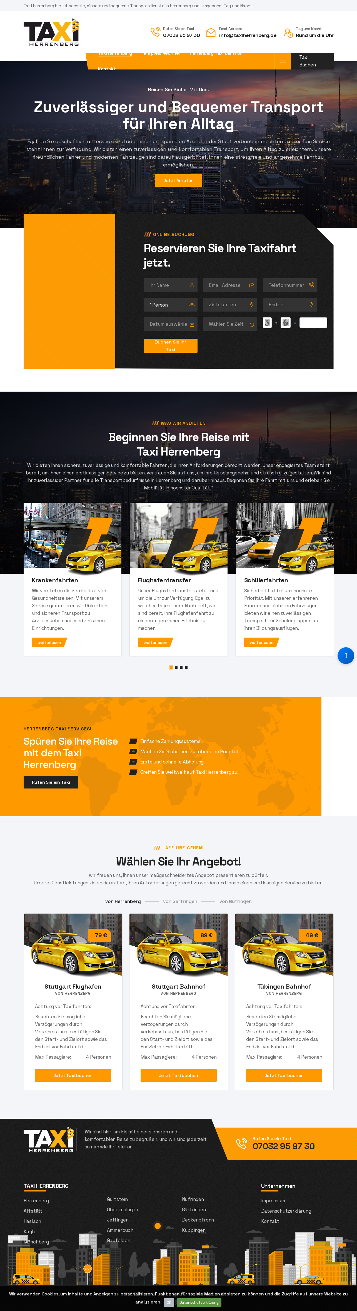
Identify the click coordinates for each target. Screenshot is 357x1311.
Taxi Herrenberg (115, 53)
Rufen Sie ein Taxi (51, 782)
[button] (171, 667)
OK (169, 1302)
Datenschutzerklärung (199, 1302)
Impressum (273, 1201)
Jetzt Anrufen (178, 180)
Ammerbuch (120, 1230)
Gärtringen (194, 1209)
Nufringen (193, 1199)
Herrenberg (36, 1201)
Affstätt (33, 1211)
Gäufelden (118, 1240)
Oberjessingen (122, 1209)
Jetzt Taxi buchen (73, 1075)
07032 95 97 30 (181, 35)
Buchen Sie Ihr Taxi (170, 345)
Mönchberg (36, 1242)
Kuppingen (194, 1230)
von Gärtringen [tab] (180, 901)
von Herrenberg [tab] (123, 901)
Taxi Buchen (307, 61)
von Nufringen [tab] (235, 901)
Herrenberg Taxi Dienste (215, 53)
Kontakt (107, 69)
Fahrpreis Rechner (161, 53)
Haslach (32, 1221)
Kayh (29, 1231)
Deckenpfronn (198, 1220)
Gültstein (117, 1199)
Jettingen (118, 1220)
